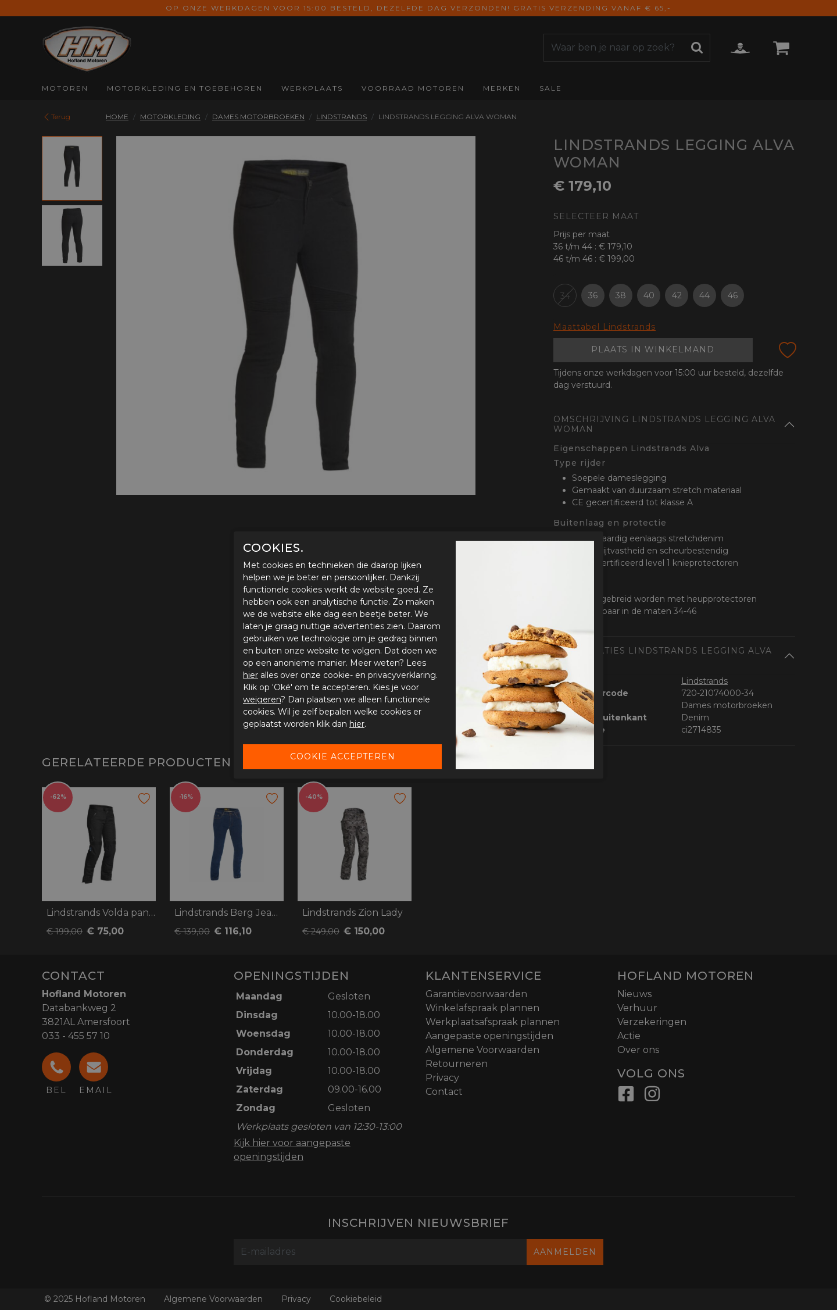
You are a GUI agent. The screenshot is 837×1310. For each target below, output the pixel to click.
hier (250, 675)
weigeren (262, 699)
